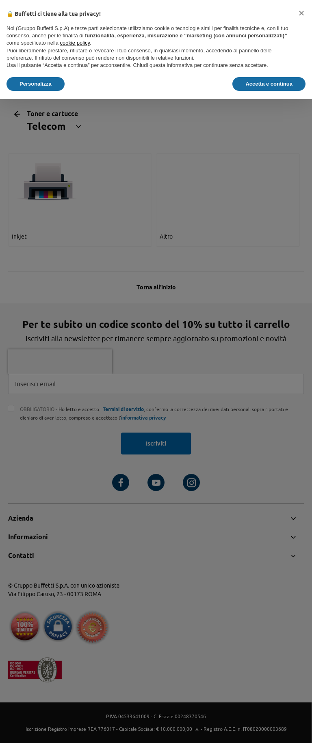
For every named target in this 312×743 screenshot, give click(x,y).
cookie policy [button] (75, 43)
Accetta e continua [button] (268, 84)
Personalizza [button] (36, 84)
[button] (301, 12)
